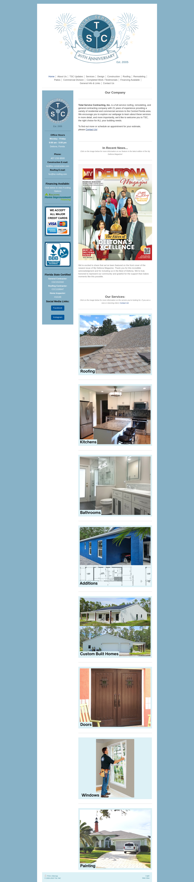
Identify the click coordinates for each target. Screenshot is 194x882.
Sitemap (55, 876)
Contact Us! (91, 129)
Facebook (57, 308)
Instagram (57, 317)
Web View (145, 878)
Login (148, 876)
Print (48, 876)
